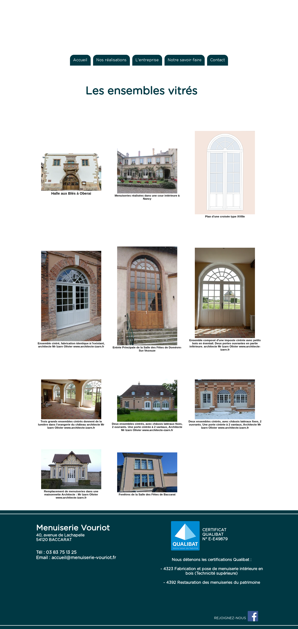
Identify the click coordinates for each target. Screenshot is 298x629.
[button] (111, 60)
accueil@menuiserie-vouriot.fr (83, 558)
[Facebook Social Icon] (253, 616)
